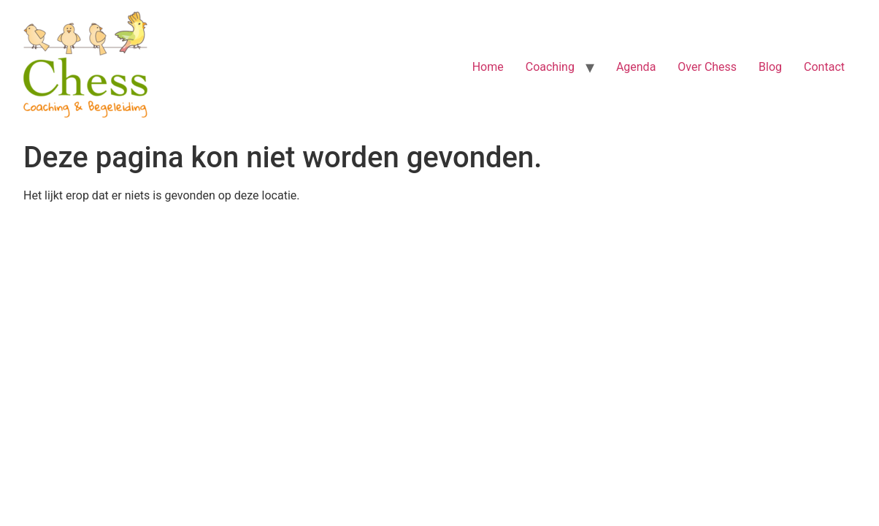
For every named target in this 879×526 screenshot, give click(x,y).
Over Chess (707, 67)
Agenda (636, 67)
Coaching (550, 67)
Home (488, 67)
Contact (824, 67)
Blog (770, 67)
